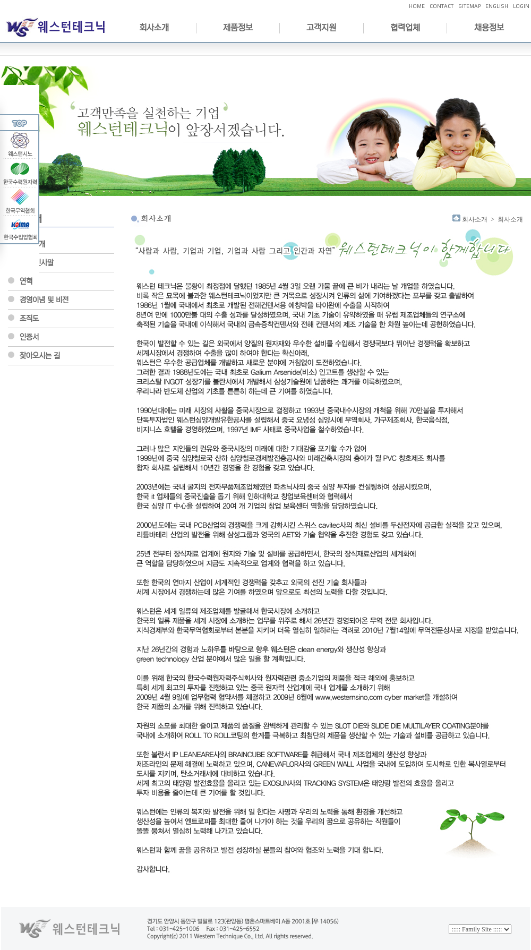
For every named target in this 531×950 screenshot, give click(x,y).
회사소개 (154, 27)
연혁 (26, 281)
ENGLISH (496, 6)
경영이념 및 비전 (44, 300)
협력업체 (405, 27)
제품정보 (238, 27)
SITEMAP (469, 6)
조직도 (29, 318)
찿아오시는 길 (40, 356)
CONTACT (441, 6)
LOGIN (521, 6)
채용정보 (489, 27)
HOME (417, 6)
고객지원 (321, 27)
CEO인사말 (37, 263)
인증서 (29, 337)
